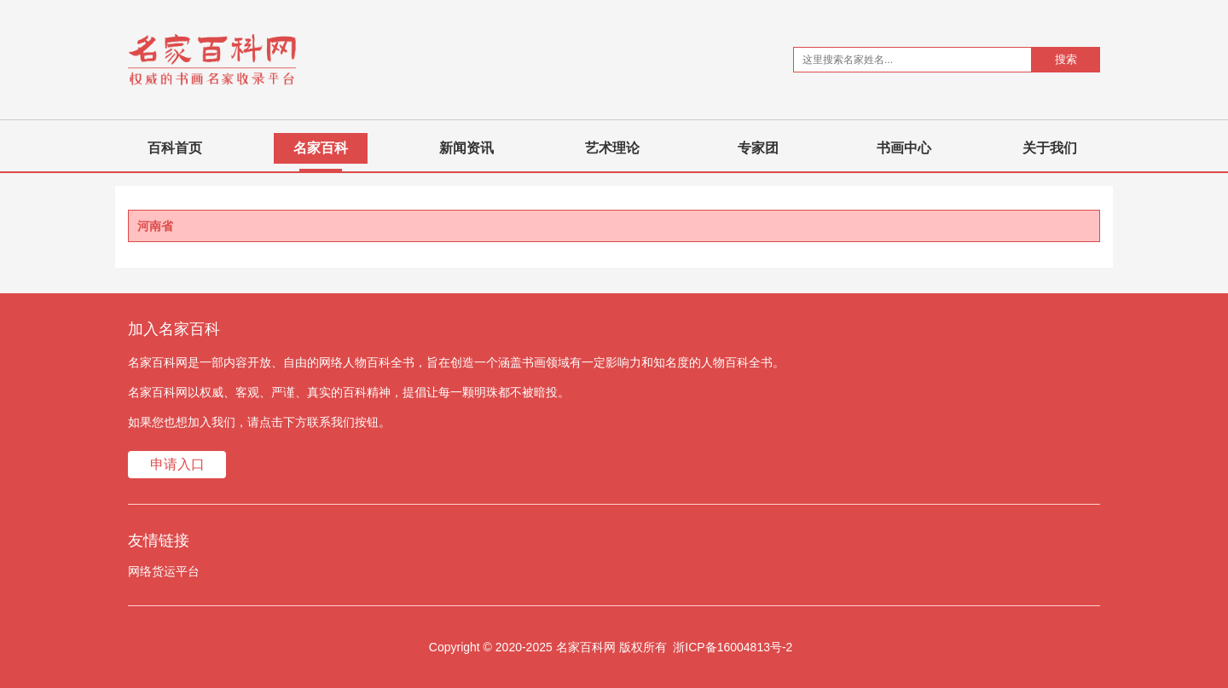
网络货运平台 (164, 571)
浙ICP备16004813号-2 (732, 647)
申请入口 (177, 464)
